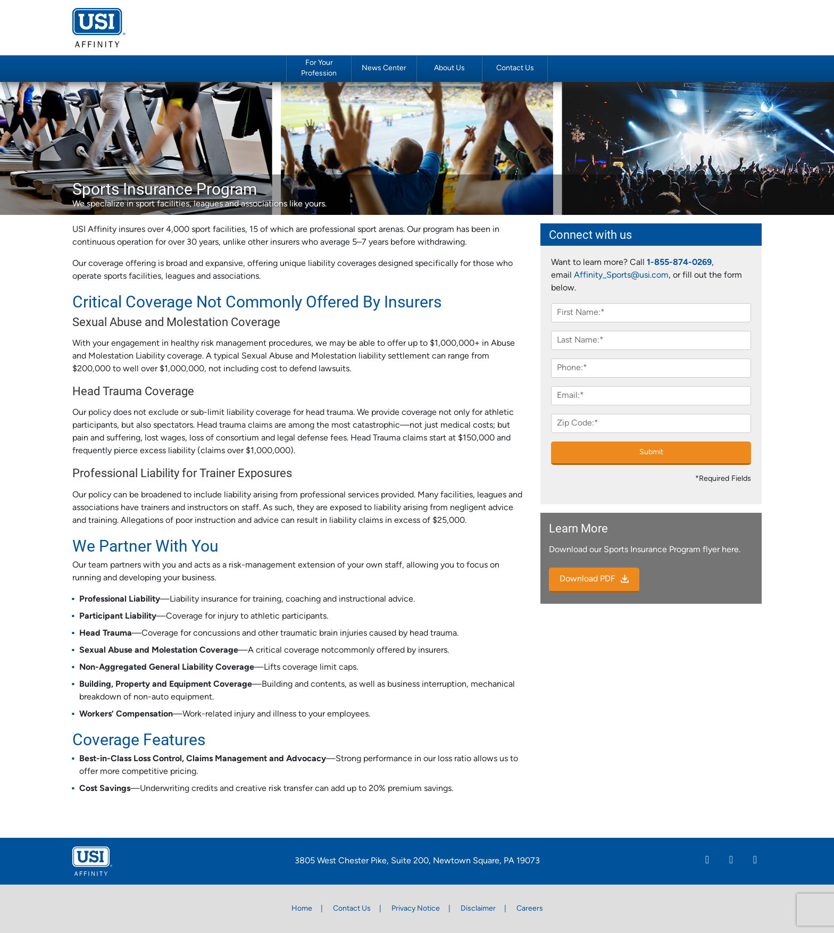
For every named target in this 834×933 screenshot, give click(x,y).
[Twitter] (755, 861)
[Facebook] (731, 861)
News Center (384, 68)
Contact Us (515, 68)
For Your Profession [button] (319, 68)
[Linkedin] (707, 861)
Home (301, 909)
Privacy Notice (415, 909)
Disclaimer (478, 909)
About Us (449, 68)
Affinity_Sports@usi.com (621, 275)
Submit (651, 452)
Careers (529, 909)
